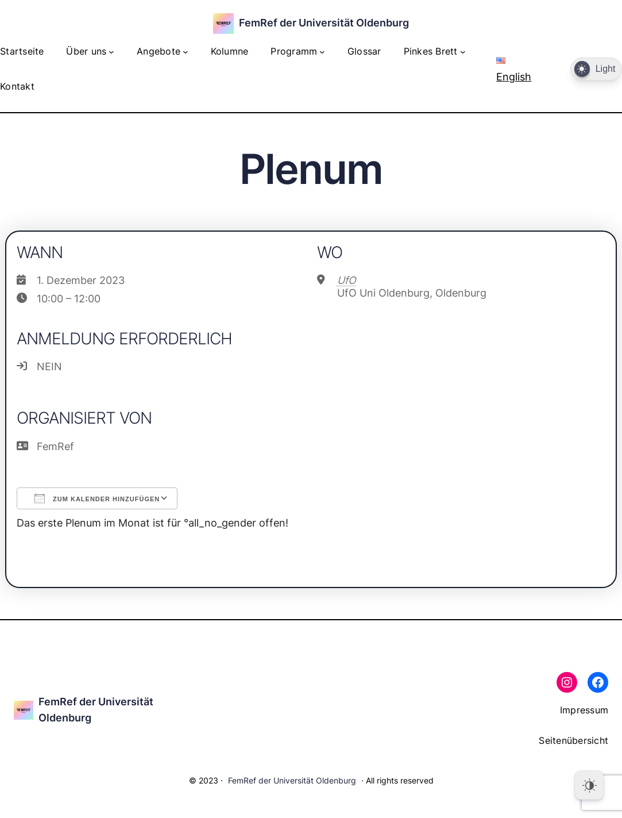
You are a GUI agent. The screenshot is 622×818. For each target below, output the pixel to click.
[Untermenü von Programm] (322, 52)
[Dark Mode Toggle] (596, 69)
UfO (346, 280)
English (513, 70)
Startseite (22, 51)
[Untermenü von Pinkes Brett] (463, 52)
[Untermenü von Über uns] (111, 52)
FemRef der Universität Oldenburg (324, 23)
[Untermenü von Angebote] (185, 52)
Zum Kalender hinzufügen (97, 498)
